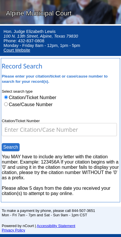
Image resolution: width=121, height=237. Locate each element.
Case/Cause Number (30, 104)
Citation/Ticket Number (32, 97)
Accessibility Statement (56, 226)
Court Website (17, 50)
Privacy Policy (13, 230)
